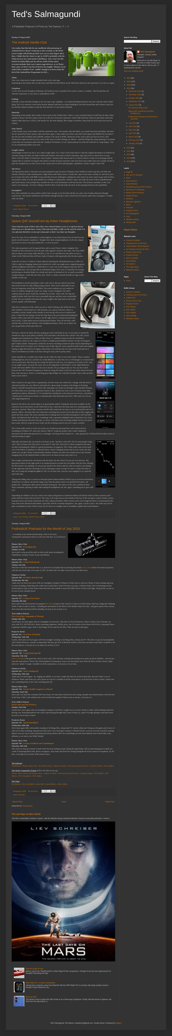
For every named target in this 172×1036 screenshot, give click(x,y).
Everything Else (29, 547)
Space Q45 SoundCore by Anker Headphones (44, 221)
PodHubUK (16, 766)
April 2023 (133, 133)
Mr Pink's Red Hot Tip (32, 577)
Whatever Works (60, 766)
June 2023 (133, 126)
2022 (129, 148)
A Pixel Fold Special (31, 562)
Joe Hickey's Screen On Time (137, 249)
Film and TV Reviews (134, 175)
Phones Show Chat (29, 766)
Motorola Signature (133, 202)
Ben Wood (49, 604)
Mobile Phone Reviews (135, 193)
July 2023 (133, 123)
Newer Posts (17, 802)
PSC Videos (130, 310)
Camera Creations (133, 240)
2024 (129, 85)
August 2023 (134, 105)
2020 (129, 154)
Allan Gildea (62, 784)
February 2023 (135, 140)
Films (128, 178)
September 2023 (135, 101)
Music (42, 517)
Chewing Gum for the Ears (78, 766)
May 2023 (133, 130)
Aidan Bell (40, 784)
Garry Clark (86, 567)
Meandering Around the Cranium (138, 187)
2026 (129, 78)
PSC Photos (98, 773)
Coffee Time (130, 298)
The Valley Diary (132, 267)
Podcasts (21, 795)
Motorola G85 (31, 997)
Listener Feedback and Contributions (38, 743)
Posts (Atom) (27, 806)
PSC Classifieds (24, 776)
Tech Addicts (109, 766)
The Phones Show (45, 766)
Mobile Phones (23, 209)
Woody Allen (131, 222)
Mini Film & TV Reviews (135, 190)
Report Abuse (130, 229)
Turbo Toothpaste (30, 671)
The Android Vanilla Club (29, 42)
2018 (129, 161)
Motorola (129, 199)
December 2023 (135, 91)
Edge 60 (129, 172)
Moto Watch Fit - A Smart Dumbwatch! (40, 983)
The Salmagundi (132, 213)
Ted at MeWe (131, 316)
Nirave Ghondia (18, 658)
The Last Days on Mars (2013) (26, 814)
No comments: (33, 205)
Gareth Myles (50, 784)
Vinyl (128, 217)
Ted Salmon (16, 784)
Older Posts (109, 802)
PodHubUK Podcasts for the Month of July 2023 (46, 528)
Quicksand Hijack (30, 722)
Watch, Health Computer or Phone (37, 689)
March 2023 (133, 137)
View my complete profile (133, 71)
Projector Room (96, 766)
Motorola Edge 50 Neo (34, 969)
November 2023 (135, 95)
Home (64, 802)
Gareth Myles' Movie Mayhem (137, 246)
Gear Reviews (23, 517)
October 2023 (134, 98)
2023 (129, 88)
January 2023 (134, 143)
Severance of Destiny (31, 634)
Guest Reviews (132, 184)
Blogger (118, 1023)
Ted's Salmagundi (46, 14)
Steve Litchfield (28, 784)
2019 (129, 158)
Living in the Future (31, 598)
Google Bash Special (31, 653)
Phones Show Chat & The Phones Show (27, 773)
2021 (129, 151)
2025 (129, 82)
